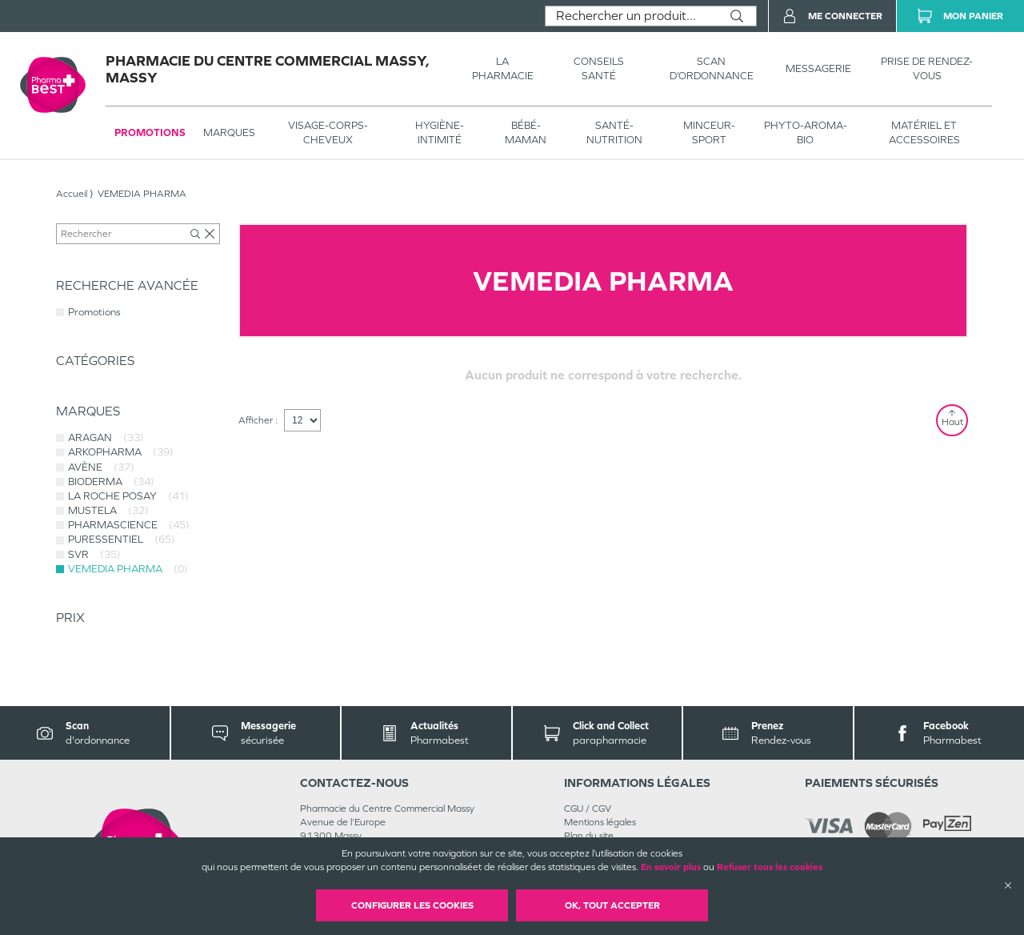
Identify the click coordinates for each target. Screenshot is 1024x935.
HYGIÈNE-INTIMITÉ (439, 132)
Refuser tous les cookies (769, 867)
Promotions (150, 132)
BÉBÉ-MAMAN (525, 132)
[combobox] (632, 16)
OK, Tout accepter (612, 905)
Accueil (71, 193)
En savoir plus (671, 867)
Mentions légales (600, 822)
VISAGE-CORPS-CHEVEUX (328, 132)
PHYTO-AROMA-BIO (805, 132)
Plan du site (589, 835)
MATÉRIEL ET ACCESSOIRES (924, 132)
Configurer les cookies (412, 905)
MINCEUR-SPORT (709, 132)
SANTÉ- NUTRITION (614, 132)
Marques (229, 132)
